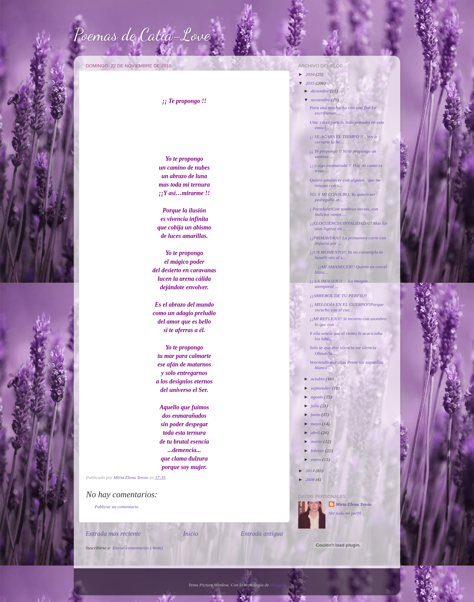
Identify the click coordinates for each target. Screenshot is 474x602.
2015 (310, 83)
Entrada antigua (262, 533)
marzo (317, 441)
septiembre (321, 388)
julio (315, 405)
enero (316, 459)
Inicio (190, 533)
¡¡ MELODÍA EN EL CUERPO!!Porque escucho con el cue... (347, 307)
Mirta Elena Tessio (353, 504)
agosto (317, 396)
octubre (318, 378)
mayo (316, 423)
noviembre (321, 99)
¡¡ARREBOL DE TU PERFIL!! (338, 295)
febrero (318, 450)
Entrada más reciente (113, 533)
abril (316, 432)
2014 (310, 470)
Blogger (277, 584)
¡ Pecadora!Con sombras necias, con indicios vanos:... (344, 211)
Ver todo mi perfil (345, 513)
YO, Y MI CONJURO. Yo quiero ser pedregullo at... (342, 197)
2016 (310, 74)
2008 (310, 479)
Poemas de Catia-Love (142, 34)
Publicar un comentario (116, 506)
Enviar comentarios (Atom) (138, 547)
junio (316, 414)
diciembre (320, 90)
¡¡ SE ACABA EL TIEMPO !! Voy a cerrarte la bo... (343, 139)
